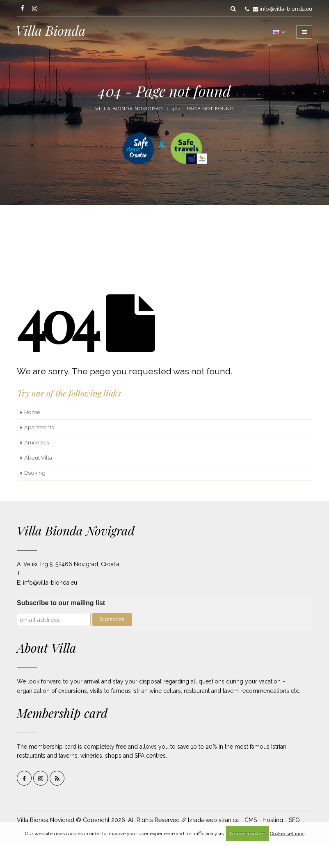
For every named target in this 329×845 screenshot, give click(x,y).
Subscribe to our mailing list (61, 602)
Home (32, 412)
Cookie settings (287, 833)
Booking (35, 472)
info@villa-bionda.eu (286, 8)
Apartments (39, 427)
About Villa (38, 457)
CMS (250, 820)
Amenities (36, 442)
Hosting (273, 820)
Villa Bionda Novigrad (129, 109)
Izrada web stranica (213, 820)
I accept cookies (247, 833)
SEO (294, 820)
